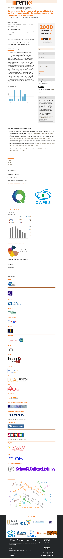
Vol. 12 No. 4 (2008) (21, 7)
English (9, 160)
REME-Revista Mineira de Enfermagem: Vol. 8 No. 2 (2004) (24, 145)
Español (9, 162)
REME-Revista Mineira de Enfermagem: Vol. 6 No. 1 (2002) (36, 142)
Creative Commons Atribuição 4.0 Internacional (47, 553)
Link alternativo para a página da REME (17, 419)
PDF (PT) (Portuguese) (46, 49)
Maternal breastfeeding (16, 138)
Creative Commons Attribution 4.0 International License (46, 91)
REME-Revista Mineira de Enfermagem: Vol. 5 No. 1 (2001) (36, 138)
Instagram (27, 540)
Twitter (35, 540)
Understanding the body (16, 142)
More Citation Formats (44, 120)
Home (9, 7)
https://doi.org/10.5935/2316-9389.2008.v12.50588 (22, 39)
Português (10, 164)
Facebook (20, 540)
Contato (11, 555)
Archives (13, 7)
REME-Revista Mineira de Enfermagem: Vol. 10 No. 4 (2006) (29, 135)
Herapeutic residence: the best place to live (44, 143)
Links (12, 540)
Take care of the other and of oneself (29, 148)
